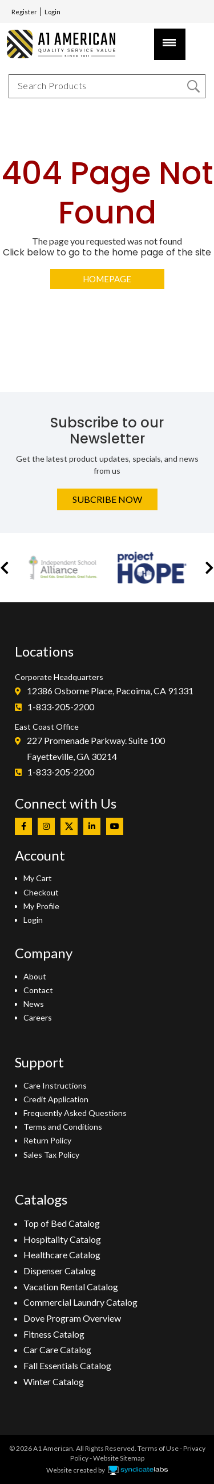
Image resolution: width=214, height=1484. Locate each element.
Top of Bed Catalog (61, 1223)
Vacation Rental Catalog (70, 1286)
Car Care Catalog (57, 1349)
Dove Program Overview (72, 1318)
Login (52, 11)
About (34, 976)
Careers (37, 1017)
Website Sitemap (118, 1458)
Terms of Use (158, 1448)
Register (24, 11)
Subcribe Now (107, 499)
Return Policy (47, 1140)
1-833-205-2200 (60, 706)
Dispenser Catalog (59, 1270)
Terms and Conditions (62, 1126)
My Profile (41, 906)
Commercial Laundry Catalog (80, 1302)
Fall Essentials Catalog (67, 1365)
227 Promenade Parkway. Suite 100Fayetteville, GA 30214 (96, 748)
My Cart (37, 878)
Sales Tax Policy (51, 1154)
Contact (38, 990)
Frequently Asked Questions (75, 1113)
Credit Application (55, 1099)
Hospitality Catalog (62, 1239)
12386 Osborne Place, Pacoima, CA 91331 (110, 690)
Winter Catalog (53, 1381)
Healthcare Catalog (61, 1254)
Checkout (41, 892)
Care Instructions (55, 1085)
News (33, 1004)
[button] (4, 568)
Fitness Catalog (53, 1334)
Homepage (107, 279)
